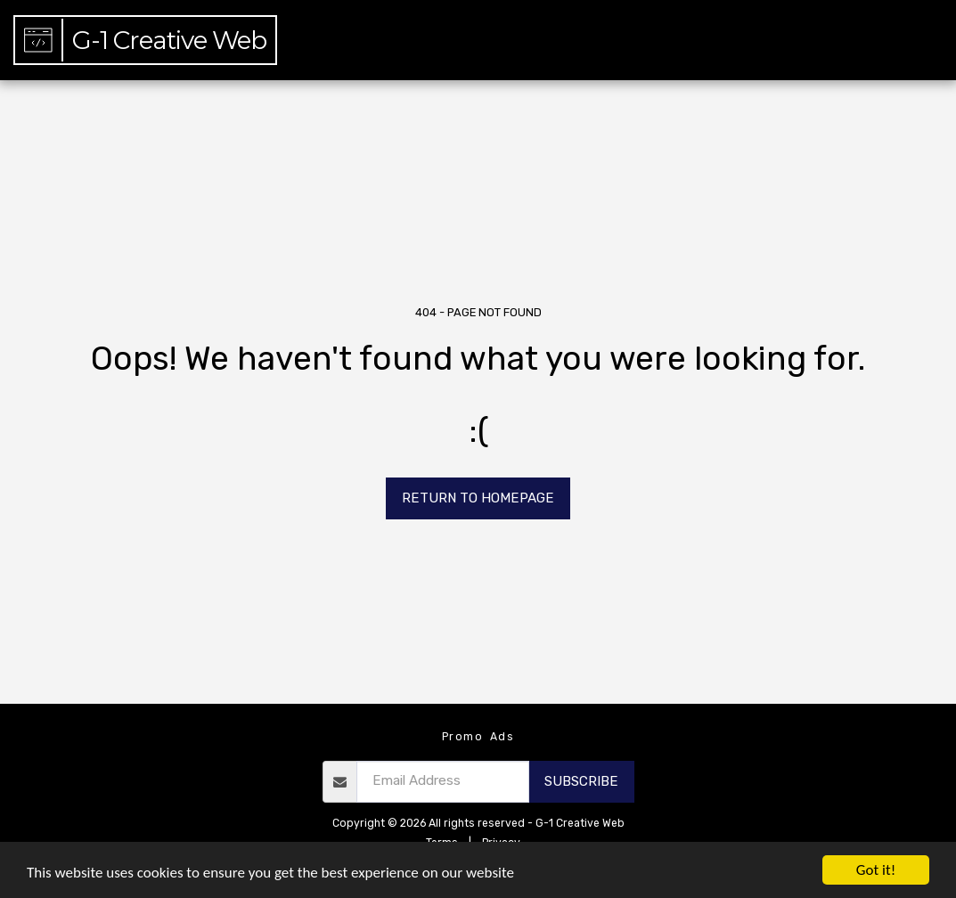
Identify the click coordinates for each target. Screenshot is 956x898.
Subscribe (581, 781)
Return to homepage (478, 498)
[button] (842, 40)
